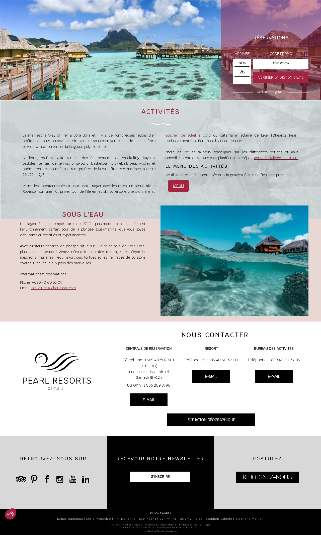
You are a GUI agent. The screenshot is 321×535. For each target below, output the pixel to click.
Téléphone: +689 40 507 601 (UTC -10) (148, 363)
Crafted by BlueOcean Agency (161, 531)
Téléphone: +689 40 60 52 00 (211, 360)
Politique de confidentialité (160, 525)
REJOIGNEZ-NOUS (267, 477)
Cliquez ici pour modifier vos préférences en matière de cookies (160, 527)
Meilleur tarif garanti (270, 92)
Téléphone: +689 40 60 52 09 (274, 360)
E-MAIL (149, 399)
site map (115, 525)
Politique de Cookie (190, 525)
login (208, 525)
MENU (178, 185)
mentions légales (132, 525)
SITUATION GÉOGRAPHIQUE (211, 419)
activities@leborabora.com (276, 158)
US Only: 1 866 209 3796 (148, 385)
